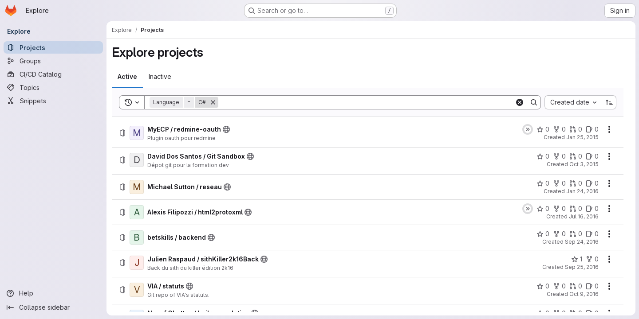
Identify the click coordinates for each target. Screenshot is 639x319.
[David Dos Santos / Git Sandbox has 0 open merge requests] (575, 156)
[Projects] (53, 47)
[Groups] (53, 60)
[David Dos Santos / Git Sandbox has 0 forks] (559, 156)
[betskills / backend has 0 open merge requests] (575, 233)
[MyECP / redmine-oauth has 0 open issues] (592, 129)
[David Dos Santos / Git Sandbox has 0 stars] (542, 156)
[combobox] (573, 102)
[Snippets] (53, 100)
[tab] (127, 77)
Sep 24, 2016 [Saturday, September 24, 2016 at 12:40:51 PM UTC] (582, 241)
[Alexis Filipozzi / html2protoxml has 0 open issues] (592, 208)
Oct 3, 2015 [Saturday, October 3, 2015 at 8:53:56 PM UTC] (584, 164)
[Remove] (213, 102)
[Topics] (53, 87)
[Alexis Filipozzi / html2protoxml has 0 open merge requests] (575, 208)
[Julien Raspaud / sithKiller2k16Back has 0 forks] (592, 259)
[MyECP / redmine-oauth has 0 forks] (559, 129)
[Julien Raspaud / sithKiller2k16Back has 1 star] (576, 259)
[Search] (366, 102)
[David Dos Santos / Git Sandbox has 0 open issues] (592, 156)
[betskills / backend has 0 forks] (559, 233)
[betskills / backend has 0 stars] (542, 233)
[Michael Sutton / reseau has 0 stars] (542, 183)
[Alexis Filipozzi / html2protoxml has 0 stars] (542, 208)
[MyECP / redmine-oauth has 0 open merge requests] (575, 129)
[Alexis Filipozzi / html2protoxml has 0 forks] (559, 208)
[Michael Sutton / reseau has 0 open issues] (592, 183)
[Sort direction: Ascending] (609, 102)
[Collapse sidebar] (53, 307)
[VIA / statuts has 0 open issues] (592, 286)
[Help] (53, 293)
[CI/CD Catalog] (53, 74)
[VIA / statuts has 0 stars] (542, 286)
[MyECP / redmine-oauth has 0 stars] (542, 129)
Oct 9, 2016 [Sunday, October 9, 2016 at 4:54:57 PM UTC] (584, 294)
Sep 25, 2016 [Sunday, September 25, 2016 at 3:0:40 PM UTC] (582, 267)
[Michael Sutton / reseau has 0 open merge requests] (575, 183)
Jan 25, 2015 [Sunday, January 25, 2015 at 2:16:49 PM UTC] (582, 137)
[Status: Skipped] (527, 129)
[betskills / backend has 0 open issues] (592, 233)
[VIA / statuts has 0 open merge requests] (575, 286)
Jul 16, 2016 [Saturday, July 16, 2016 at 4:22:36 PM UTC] (584, 216)
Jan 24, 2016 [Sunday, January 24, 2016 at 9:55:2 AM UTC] (582, 191)
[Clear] (519, 102)
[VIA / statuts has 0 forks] (559, 286)
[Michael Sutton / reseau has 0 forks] (559, 183)
